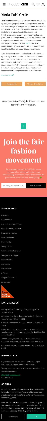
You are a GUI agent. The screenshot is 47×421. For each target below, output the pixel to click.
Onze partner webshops (11, 224)
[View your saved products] (38, 4)
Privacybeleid (6, 260)
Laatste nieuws (7, 237)
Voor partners (7, 246)
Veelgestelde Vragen (9, 255)
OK (36, 416)
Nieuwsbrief (6, 269)
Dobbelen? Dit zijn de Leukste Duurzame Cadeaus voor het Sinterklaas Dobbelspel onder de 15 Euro (23, 332)
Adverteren (5, 282)
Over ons (4, 215)
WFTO (28, 43)
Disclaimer (5, 264)
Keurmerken (6, 220)
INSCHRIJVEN (35, 185)
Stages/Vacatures (8, 277)
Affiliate (4, 273)
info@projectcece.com (10, 375)
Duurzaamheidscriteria (11, 251)
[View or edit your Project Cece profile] (43, 4)
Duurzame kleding (9, 233)
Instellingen (13, 416)
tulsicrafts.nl (7, 75)
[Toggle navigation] (4, 4)
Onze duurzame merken (11, 228)
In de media (6, 242)
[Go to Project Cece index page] (18, 4)
